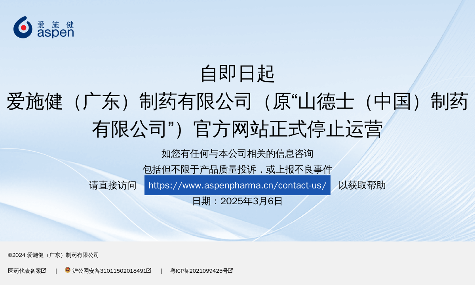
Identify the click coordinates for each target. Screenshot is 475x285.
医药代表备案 (27, 271)
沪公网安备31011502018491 (108, 271)
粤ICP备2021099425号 (201, 271)
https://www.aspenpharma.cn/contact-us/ (237, 185)
